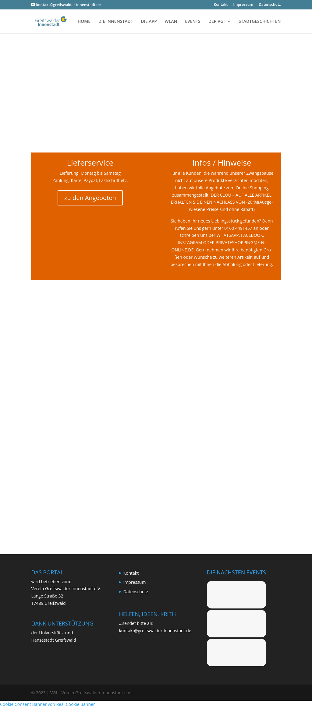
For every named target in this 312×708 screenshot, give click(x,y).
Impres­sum (243, 5)
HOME (84, 21)
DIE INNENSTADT (115, 21)
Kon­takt (221, 5)
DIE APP (149, 21)
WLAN (171, 21)
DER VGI (216, 21)
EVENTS (192, 21)
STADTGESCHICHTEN (260, 21)
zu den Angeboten (90, 198)
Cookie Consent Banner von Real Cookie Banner (47, 704)
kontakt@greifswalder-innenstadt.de (155, 630)
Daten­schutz (270, 5)
